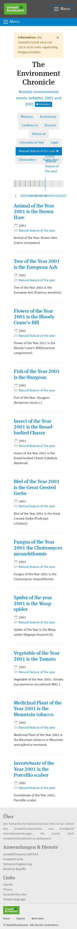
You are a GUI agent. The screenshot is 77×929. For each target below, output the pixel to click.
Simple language (14, 899)
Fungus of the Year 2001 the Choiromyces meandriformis (38, 548)
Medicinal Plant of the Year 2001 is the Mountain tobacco (38, 709)
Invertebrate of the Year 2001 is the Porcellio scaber (34, 769)
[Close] (57, 37)
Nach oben (38, 918)
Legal (54, 142)
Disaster (50, 125)
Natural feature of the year (37, 151)
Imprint (8, 884)
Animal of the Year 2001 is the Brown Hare (34, 212)
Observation (27, 160)
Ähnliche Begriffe (14, 869)
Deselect (43, 104)
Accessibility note (14, 894)
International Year (32, 142)
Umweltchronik (13, 859)
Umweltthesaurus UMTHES (21, 854)
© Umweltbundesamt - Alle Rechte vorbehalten (30, 925)
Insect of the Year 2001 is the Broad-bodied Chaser (34, 427)
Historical (38, 134)
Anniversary (48, 117)
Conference (30, 125)
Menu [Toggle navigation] (61, 9)
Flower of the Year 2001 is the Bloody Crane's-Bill (34, 317)
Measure (27, 117)
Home (6, 918)
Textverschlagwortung (17, 864)
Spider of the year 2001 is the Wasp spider (33, 604)
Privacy (8, 889)
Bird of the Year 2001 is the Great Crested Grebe (37, 487)
